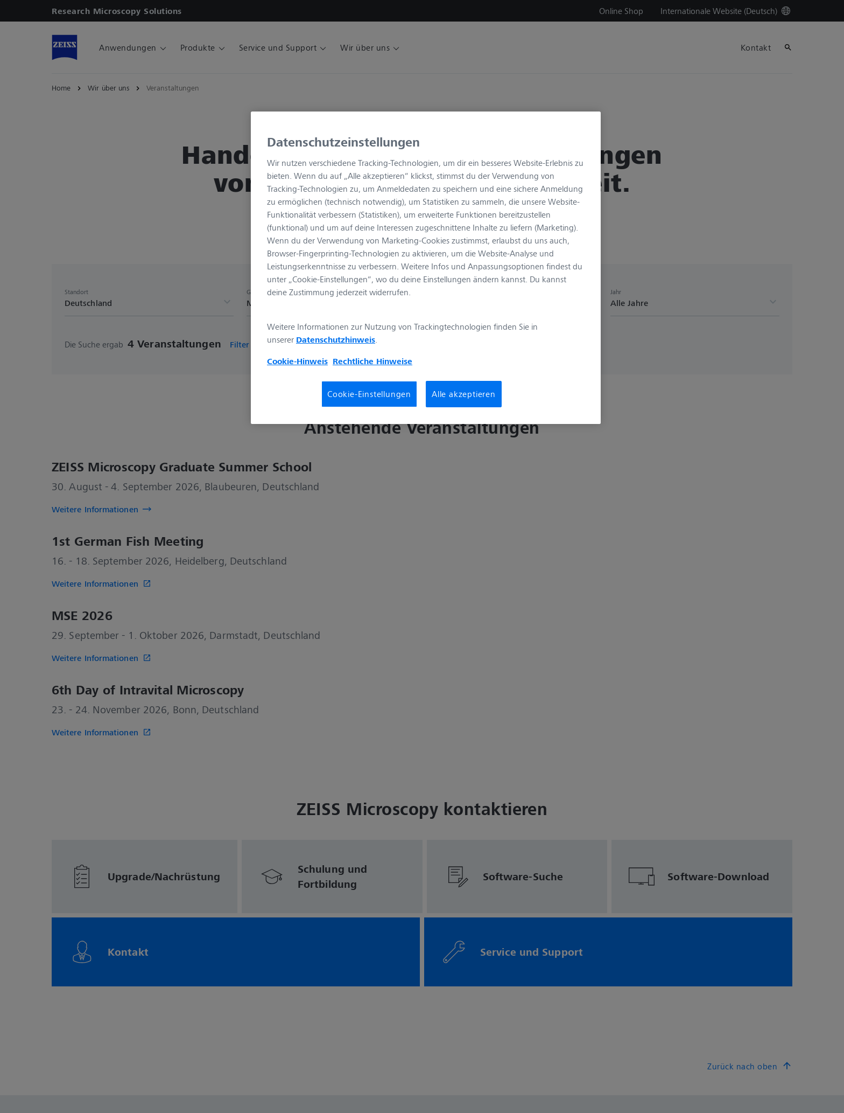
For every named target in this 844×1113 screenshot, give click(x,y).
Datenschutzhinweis (335, 339)
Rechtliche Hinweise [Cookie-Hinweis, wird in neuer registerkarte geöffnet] (372, 361)
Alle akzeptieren (464, 394)
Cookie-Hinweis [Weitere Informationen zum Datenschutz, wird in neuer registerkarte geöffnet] (297, 361)
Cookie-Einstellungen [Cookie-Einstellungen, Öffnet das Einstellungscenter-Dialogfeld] (369, 394)
